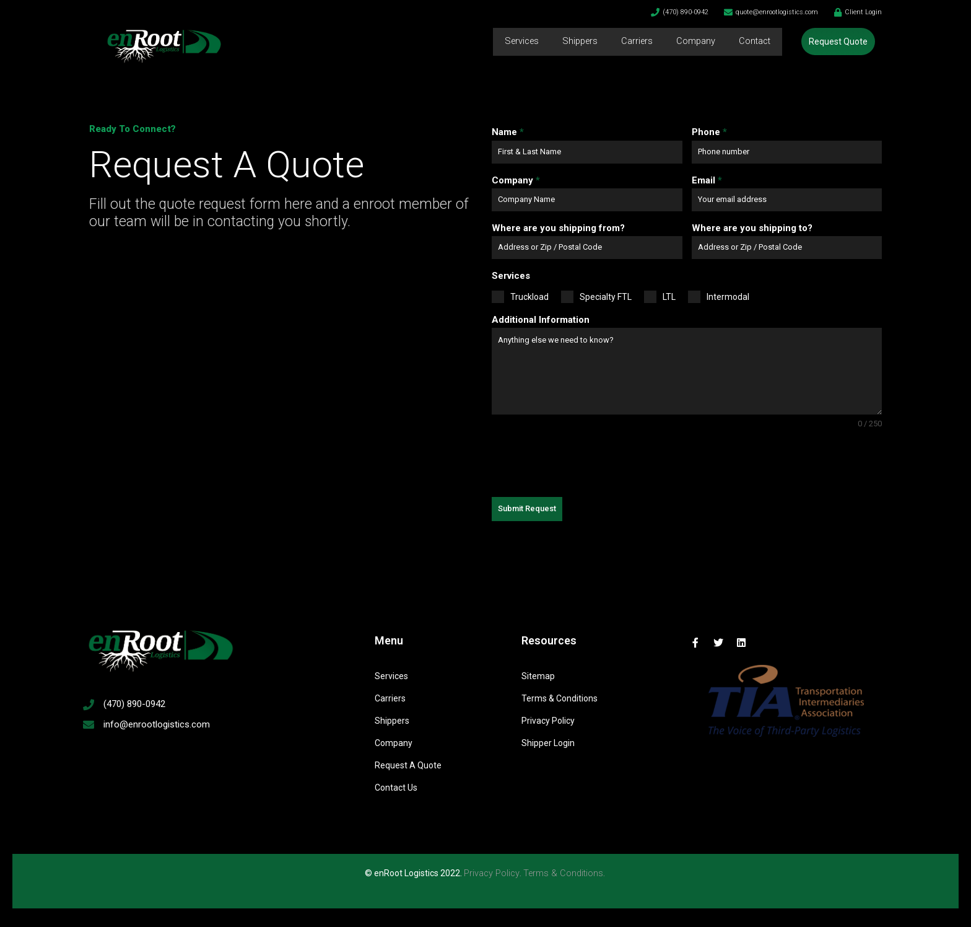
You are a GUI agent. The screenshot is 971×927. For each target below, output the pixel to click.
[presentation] (586, 463)
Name (508, 132)
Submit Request (527, 508)
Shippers (575, 41)
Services (514, 41)
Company (693, 41)
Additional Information (541, 319)
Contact (753, 41)
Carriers (633, 41)
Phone (709, 132)
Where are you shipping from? (558, 228)
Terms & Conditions (564, 873)
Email (707, 180)
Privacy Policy (490, 873)
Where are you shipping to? (752, 228)
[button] (838, 41)
